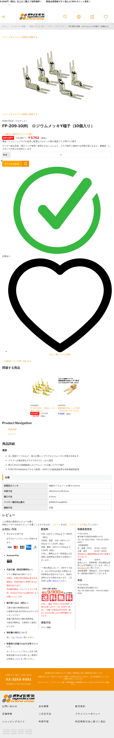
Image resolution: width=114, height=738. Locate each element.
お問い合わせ (9, 706)
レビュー (12, 433)
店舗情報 (7, 713)
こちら (17, 637)
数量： (6, 154)
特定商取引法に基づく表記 (90, 721)
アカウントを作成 (77, 524)
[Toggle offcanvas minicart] (92, 16)
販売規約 (80, 706)
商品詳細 (12, 429)
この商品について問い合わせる (16, 361)
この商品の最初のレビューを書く (17, 134)
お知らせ (83, 568)
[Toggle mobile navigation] (3, 17)
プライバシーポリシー (87, 713)
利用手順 (44, 721)
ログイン (57, 524)
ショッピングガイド (13, 721)
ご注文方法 (45, 713)
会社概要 (44, 706)
